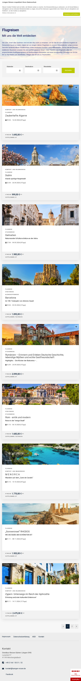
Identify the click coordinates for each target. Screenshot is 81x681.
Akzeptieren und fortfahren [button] (71, 14)
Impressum (6, 637)
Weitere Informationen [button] (9, 13)
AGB (34, 637)
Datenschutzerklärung (21, 637)
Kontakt (41, 637)
